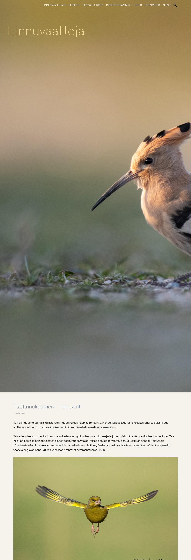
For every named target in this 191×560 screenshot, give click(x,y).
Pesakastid (152, 5)
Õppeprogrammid (118, 5)
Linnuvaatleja (46, 31)
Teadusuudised (93, 5)
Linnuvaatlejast (54, 5)
